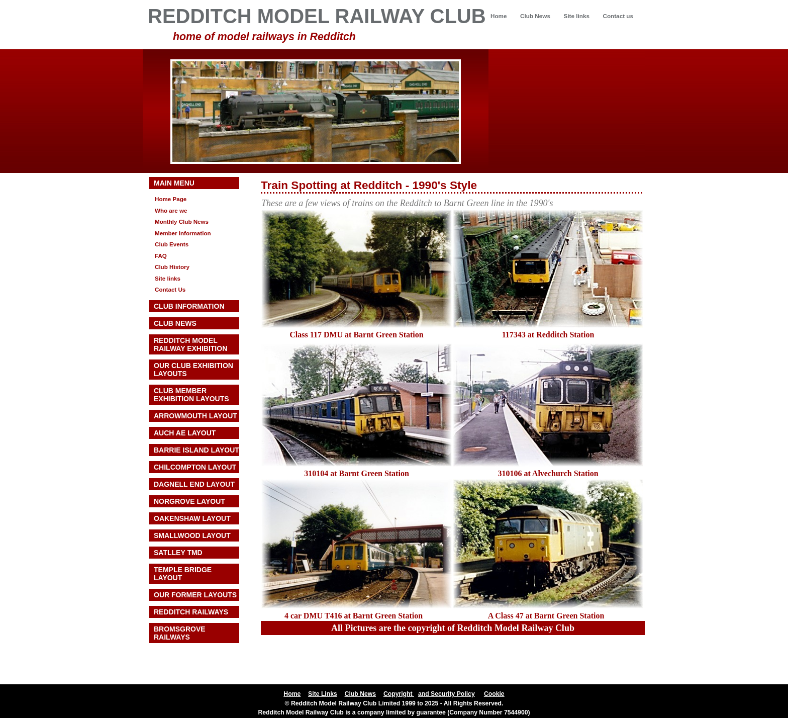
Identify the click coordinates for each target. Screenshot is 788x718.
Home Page (170, 199)
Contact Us (170, 289)
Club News (535, 16)
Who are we (171, 210)
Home (498, 16)
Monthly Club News (182, 221)
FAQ (161, 255)
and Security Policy (446, 693)
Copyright (398, 693)
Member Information (183, 233)
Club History (172, 266)
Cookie (494, 693)
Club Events (171, 244)
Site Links (322, 693)
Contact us (618, 16)
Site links (576, 16)
